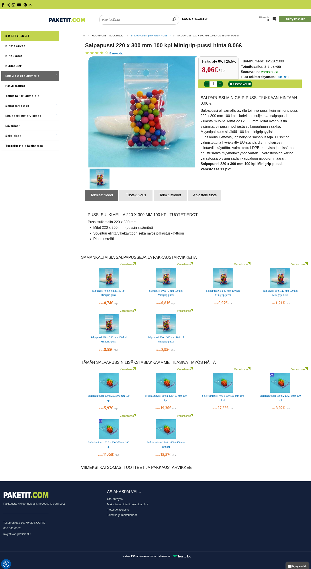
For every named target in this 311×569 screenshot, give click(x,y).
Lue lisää (283, 77)
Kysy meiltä (297, 566)
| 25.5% (224, 61)
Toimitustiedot (170, 195)
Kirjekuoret (14, 56)
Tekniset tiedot (101, 195)
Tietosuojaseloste (118, 509)
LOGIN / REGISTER (195, 18)
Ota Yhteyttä (115, 499)
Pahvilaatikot (15, 86)
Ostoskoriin (240, 84)
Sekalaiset (31, 135)
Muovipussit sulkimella (31, 76)
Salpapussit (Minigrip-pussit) (150, 35)
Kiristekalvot (15, 46)
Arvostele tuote (205, 195)
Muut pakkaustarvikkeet (31, 115)
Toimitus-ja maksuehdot (122, 515)
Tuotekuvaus (136, 195)
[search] (174, 17)
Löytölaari (13, 125)
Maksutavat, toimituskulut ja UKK (128, 504)
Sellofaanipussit (31, 105)
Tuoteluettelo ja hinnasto (24, 145)
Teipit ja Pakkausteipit (22, 95)
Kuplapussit (14, 66)
